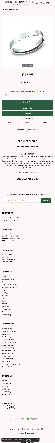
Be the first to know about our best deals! (27, 195)
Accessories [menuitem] (6, 309)
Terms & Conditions (38, 429)
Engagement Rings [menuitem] (8, 279)
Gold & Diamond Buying (10, 342)
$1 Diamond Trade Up (9, 356)
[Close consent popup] (38, 439)
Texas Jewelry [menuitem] (6, 312)
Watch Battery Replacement (11, 364)
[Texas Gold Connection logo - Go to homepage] (18, 3)
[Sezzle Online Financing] (42, 418)
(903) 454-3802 (27, 75)
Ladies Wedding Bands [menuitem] (9, 284)
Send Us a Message (8, 220)
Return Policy (14, 429)
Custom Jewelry (7, 334)
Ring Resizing (6, 337)
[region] (27, 42)
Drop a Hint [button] (27, 108)
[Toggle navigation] (52, 3)
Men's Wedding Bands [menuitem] (9, 287)
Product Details (27, 141)
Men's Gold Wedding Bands (11, 10)
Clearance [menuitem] (5, 276)
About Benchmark (27, 146)
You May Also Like (27, 178)
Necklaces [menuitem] (5, 295)
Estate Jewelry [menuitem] (6, 315)
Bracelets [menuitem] (5, 298)
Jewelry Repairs (7, 329)
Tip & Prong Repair (8, 339)
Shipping (10, 122)
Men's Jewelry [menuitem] (6, 306)
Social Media (6, 389)
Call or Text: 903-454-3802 (10, 218)
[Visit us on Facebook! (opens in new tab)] (4, 407)
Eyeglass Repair (7, 367)
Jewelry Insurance (8, 345)
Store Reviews (6, 383)
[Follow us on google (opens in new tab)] (9, 407)
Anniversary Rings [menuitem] (8, 282)
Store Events (6, 386)
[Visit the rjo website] (22, 418)
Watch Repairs (6, 361)
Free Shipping (6, 394)
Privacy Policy (25, 429)
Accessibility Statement (27, 433)
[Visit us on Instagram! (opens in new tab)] (13, 407)
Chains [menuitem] (4, 301)
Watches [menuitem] (5, 304)
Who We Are (6, 381)
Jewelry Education (8, 353)
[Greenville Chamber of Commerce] (31, 418)
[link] (40, 3)
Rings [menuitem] (4, 290)
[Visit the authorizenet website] (11, 418)
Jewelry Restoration (8, 350)
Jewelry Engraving (8, 348)
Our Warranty (6, 392)
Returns (27, 122)
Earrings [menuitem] (4, 293)
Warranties (44, 122)
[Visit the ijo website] (17, 418)
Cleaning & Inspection (9, 331)
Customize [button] (28, 113)
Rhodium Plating (7, 359)
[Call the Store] (7, 261)
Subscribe (46, 200)
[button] (37, 3)
